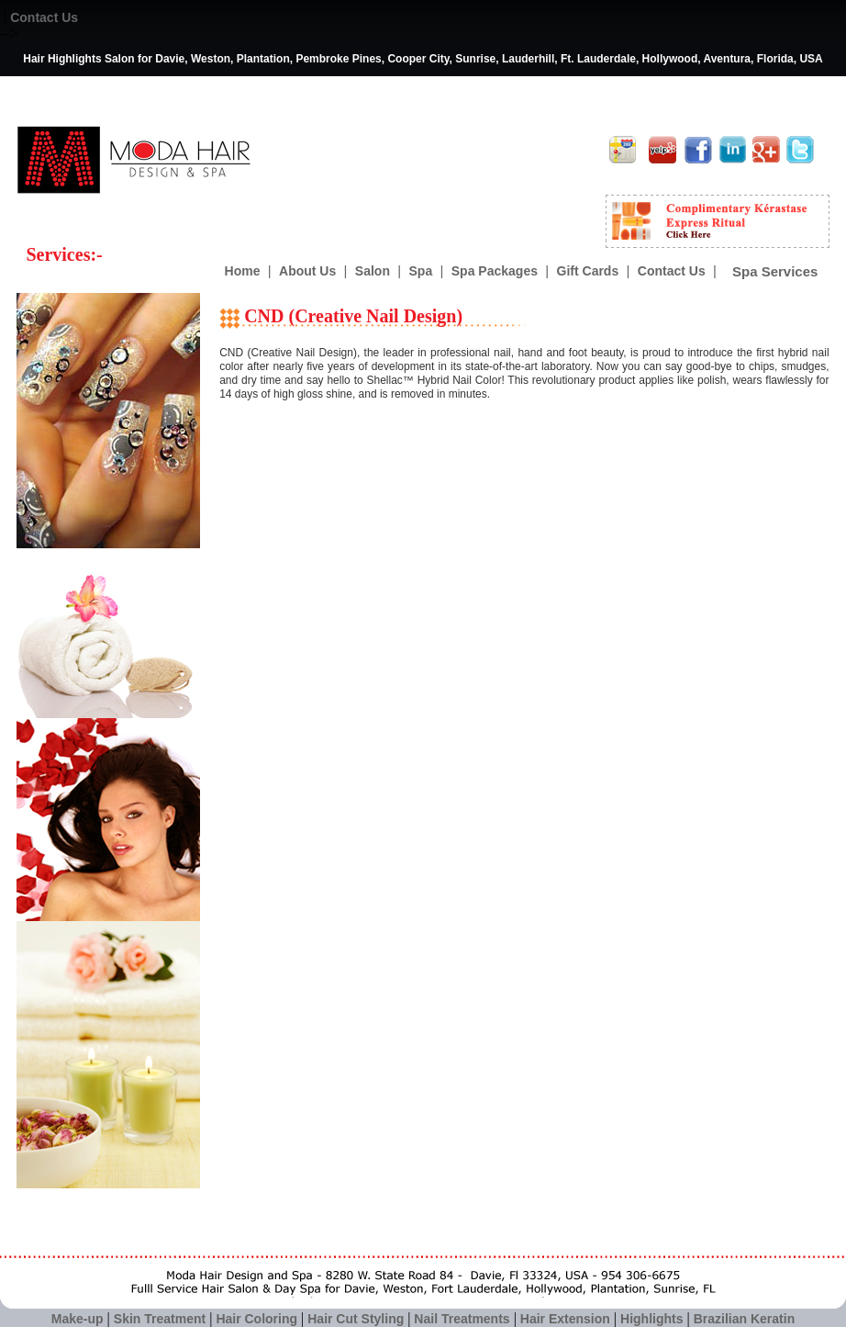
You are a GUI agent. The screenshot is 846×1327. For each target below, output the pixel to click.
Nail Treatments (461, 1318)
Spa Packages (494, 271)
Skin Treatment (160, 1318)
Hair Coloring (256, 1318)
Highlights (651, 1318)
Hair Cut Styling (357, 1318)
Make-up (77, 1318)
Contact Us (44, 17)
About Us (307, 271)
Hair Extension (565, 1318)
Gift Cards (588, 271)
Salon (372, 271)
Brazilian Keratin (744, 1318)
